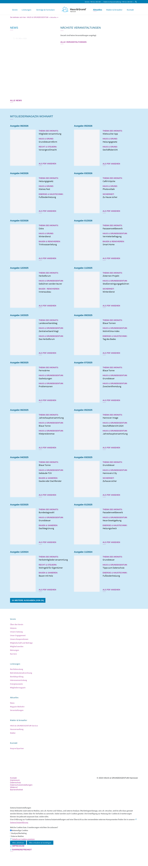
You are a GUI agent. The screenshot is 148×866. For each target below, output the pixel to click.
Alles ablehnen (18, 842)
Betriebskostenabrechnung (21, 673)
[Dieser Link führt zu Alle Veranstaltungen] (73, 42)
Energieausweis (16, 684)
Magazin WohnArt (17, 706)
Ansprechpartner (17, 748)
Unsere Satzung (16, 631)
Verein (87, 2)
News (12, 703)
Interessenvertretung (18, 680)
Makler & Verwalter (114, 9)
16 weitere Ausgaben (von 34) (28, 600)
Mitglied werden (16, 646)
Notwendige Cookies (19, 830)
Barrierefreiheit (16, 790)
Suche (136, 1)
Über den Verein (16, 624)
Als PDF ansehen (47, 164)
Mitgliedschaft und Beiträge (21, 643)
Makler (13, 733)
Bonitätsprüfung (16, 676)
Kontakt (130, 9)
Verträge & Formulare (45, 9)
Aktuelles (97, 10)
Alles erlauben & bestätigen (40, 842)
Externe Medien (17, 836)
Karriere (13, 654)
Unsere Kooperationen (19, 639)
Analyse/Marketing (19, 833)
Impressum (15, 780)
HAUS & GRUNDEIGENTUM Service (24, 725)
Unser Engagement (17, 635)
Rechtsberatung (16, 669)
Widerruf (13, 787)
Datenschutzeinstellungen (21, 785)
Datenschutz (15, 782)
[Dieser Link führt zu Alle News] (16, 100)
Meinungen (14, 650)
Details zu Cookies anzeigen (23, 839)
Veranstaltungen (16, 710)
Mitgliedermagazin (17, 687)
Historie (13, 628)
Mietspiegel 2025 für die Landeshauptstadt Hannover (28, 43)
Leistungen (26, 9)
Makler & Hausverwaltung (112, 2)
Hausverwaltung (16, 729)
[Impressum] (17, 846)
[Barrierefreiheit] (21, 850)
